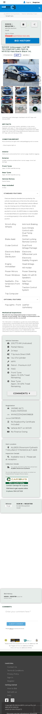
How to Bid (12, 688)
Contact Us (12, 667)
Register (36, 2)
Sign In (27, 2)
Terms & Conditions (15, 670)
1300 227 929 (18, 491)
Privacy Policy (13, 674)
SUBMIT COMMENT (16, 624)
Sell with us (12, 692)
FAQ (9, 695)
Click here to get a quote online (17, 488)
